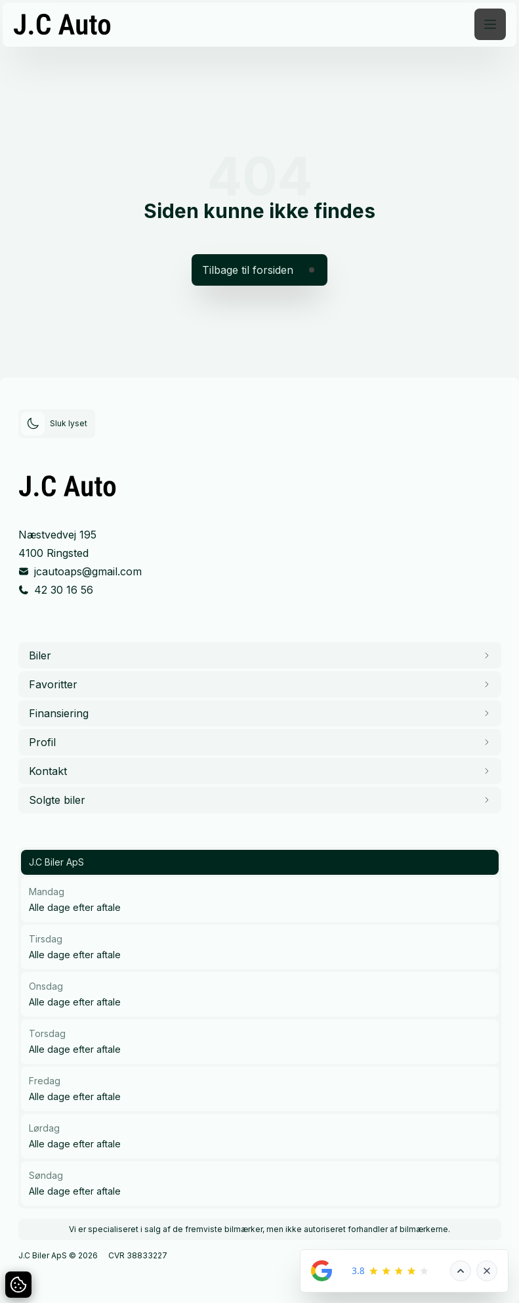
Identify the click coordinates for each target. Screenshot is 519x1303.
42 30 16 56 (63, 589)
